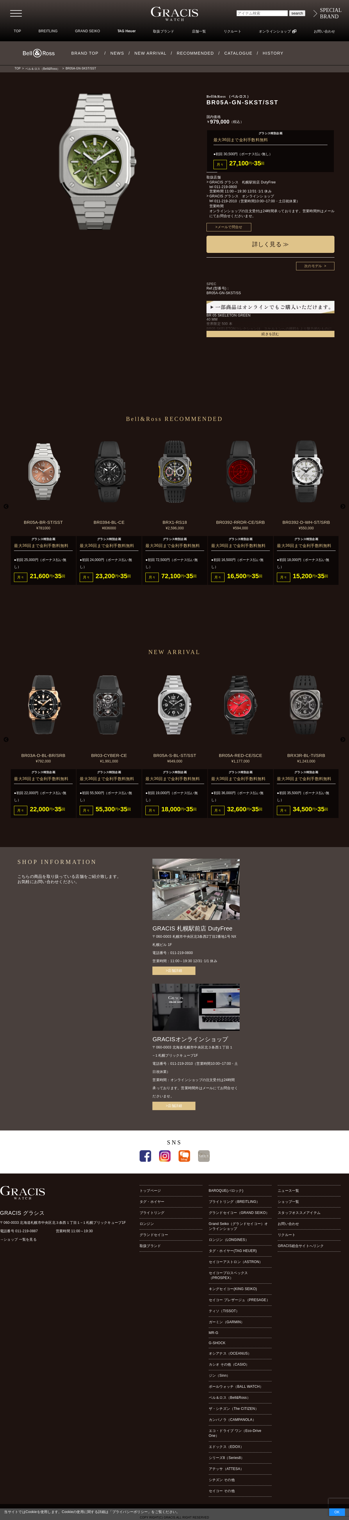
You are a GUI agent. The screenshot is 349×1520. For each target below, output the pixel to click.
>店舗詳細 (174, 971)
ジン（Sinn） (219, 1375)
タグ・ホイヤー (152, 1202)
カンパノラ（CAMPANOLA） (232, 1420)
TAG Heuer (126, 31)
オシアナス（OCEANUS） (230, 1353)
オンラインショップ (275, 31)
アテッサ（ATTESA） (226, 1469)
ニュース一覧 (288, 1191)
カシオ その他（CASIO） (229, 1364)
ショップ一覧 (288, 1202)
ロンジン (147, 1224)
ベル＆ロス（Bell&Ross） (42, 68)
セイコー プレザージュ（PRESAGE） (239, 1300)
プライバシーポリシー (130, 1512)
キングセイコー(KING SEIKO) (233, 1289)
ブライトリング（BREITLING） (234, 1202)
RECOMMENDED (195, 53)
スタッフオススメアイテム (299, 1213)
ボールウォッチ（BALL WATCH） (236, 1387)
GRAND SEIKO (87, 31)
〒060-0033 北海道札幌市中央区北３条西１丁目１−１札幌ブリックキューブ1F (63, 1223)
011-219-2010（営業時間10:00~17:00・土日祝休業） (257, 201)
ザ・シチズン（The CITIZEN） (234, 1409)
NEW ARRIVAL (150, 53)
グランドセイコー (154, 1235)
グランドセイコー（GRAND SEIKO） (239, 1213)
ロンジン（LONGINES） (229, 1240)
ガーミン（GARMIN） (227, 1322)
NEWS (117, 53)
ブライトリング (152, 1213)
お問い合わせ (324, 31)
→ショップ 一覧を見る (18, 1239)
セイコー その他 (222, 1491)
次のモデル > (315, 266)
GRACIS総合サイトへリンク (301, 1246)
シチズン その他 (222, 1480)
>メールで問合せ (229, 227)
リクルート (232, 31)
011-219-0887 (26, 1231)
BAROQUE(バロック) (226, 1191)
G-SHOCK (217, 1343)
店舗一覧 (199, 31)
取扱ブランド (163, 31)
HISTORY (273, 53)
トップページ (150, 1191)
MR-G (213, 1333)
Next (343, 507)
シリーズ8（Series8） (227, 1458)
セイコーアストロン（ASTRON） (236, 1262)
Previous (6, 507)
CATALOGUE (238, 53)
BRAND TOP (85, 53)
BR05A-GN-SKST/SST (80, 68)
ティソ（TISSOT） (224, 1311)
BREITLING (48, 31)
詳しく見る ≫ (270, 244)
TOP (17, 31)
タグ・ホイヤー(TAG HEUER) (233, 1251)
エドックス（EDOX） (226, 1447)
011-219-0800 (225, 187)
